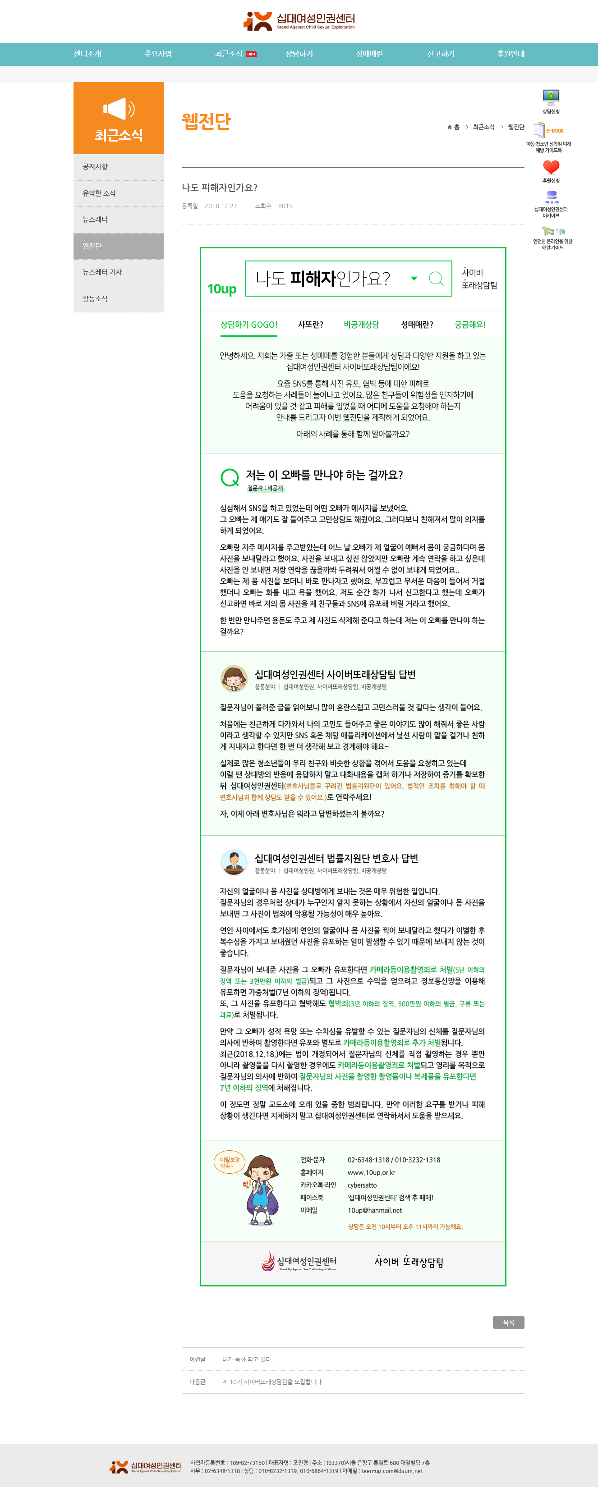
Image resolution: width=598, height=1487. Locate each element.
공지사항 (95, 166)
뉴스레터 (95, 219)
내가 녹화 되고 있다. (247, 1359)
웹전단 (92, 246)
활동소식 (95, 298)
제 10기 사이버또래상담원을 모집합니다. (272, 1381)
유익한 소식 (99, 193)
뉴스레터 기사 (102, 272)
